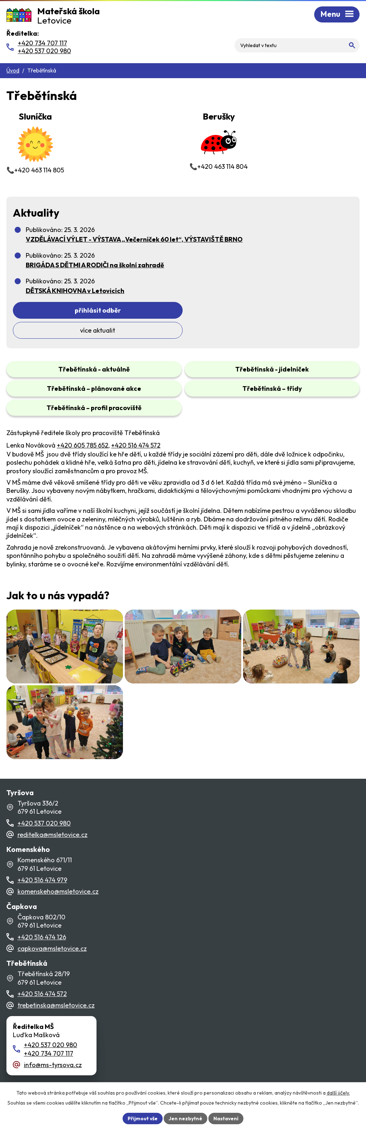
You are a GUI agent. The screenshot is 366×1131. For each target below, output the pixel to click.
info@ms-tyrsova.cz (53, 1054)
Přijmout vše (142, 1118)
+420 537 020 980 (44, 812)
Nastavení (226, 1118)
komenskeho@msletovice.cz (58, 881)
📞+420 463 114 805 (35, 142)
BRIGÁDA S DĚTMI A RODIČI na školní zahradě (95, 265)
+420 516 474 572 (135, 425)
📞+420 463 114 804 (218, 140)
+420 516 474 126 (42, 926)
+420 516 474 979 (42, 869)
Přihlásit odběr (94, 310)
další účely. (338, 1092)
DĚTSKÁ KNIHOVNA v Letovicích (75, 291)
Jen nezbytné (185, 1118)
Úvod (12, 70)
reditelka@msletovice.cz (53, 824)
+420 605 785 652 (82, 425)
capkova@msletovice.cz (52, 938)
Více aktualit (260, 310)
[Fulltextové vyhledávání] (314, 39)
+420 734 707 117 (48, 1043)
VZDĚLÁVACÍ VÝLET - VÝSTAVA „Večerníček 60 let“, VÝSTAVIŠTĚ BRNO (134, 239)
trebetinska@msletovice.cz (56, 995)
